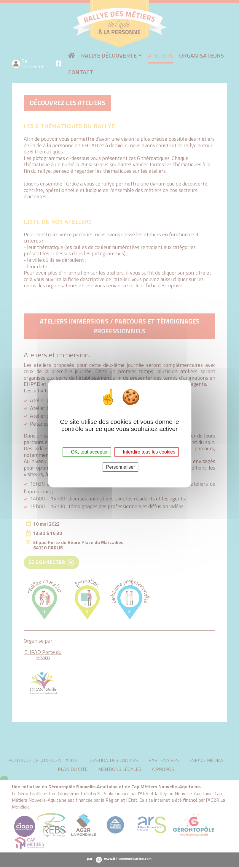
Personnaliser (120, 467)
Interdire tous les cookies (146, 451)
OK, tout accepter (87, 451)
